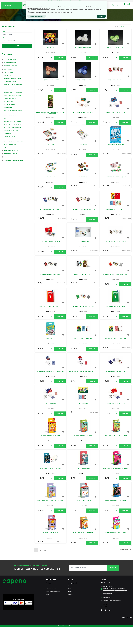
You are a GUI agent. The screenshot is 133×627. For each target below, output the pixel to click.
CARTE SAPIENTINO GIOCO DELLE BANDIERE (50, 500)
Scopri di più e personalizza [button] (36, 16)
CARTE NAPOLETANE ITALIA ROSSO (50, 274)
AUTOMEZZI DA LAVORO (10, 81)
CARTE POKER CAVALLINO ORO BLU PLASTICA (50, 371)
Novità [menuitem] (69, 589)
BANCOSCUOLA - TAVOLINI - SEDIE (12, 87)
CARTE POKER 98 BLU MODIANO (83, 339)
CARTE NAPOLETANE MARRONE (83, 274)
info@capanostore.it (107, 597)
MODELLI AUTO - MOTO (9, 113)
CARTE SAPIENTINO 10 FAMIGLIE (50, 436)
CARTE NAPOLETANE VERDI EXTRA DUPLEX (83, 306)
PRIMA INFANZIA (8, 133)
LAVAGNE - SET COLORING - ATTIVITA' (13, 110)
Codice (4, 31)
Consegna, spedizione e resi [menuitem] (53, 591)
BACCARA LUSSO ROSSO (115, 80)
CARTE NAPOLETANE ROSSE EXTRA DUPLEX (115, 274)
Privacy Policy (104, 604)
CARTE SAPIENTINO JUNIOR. (83, 500)
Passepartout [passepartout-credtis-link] (72, 626)
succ (45, 550)
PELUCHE (6, 119)
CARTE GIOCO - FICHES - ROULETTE (12, 96)
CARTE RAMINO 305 (50, 403)
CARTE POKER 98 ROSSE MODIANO (115, 339)
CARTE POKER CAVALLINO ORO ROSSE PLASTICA (83, 371)
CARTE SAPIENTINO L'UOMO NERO (115, 500)
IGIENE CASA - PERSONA (11, 151)
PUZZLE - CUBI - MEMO (9, 136)
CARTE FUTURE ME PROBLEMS (115, 145)
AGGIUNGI (60, 58)
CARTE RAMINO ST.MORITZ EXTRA (115, 403)
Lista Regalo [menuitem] (71, 594)
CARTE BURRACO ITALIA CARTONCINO (83, 112)
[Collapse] (2, 75)
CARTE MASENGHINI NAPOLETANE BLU (50, 209)
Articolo (4, 38)
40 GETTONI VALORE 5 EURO (50, 80)
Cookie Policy (104, 607)
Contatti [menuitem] (47, 586)
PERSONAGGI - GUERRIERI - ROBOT (12, 121)
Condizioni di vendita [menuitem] (51, 589)
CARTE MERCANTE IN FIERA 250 (115, 209)
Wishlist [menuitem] (70, 591)
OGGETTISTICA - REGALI (10, 154)
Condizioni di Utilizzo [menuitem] (126, 617)
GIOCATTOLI (7, 75)
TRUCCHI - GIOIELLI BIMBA (10, 145)
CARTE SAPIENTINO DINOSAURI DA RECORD (115, 468)
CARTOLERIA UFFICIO (10, 63)
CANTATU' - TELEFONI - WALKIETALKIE (13, 93)
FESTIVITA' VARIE (8, 72)
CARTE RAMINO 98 (83, 403)
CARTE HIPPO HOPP (50, 177)
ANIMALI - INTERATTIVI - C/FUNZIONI (12, 78)
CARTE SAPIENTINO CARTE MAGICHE (50, 468)
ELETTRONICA (8, 69)
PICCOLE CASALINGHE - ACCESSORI (12, 124)
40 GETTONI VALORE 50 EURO (83, 80)
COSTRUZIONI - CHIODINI (10, 98)
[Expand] (2, 59)
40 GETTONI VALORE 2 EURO (115, 48)
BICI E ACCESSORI (8, 90)
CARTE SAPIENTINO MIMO (50, 533)
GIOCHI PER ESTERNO (9, 104)
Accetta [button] (101, 16)
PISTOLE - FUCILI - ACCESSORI (11, 130)
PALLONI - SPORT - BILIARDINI (11, 116)
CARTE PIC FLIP (50, 339)
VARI (5, 147)
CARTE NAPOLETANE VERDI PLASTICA (115, 306)
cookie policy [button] (46, 8)
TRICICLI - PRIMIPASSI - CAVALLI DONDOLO (14, 142)
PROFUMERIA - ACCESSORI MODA (13, 160)
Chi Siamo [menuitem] (48, 583)
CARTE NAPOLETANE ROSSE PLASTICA (50, 306)
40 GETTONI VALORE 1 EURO (83, 48)
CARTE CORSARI (50, 145)
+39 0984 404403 (107, 593)
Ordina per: (115, 26)
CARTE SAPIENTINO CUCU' (83, 468)
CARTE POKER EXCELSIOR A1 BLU (115, 371)
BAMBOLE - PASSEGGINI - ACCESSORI (13, 84)
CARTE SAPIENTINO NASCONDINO (115, 533)
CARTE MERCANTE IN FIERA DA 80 (50, 242)
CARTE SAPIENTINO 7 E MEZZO (83, 436)
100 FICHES (50, 48)
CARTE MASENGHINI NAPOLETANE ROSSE (83, 209)
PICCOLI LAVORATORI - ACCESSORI (12, 127)
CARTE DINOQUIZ (83, 145)
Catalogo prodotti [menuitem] (72, 583)
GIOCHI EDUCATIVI (8, 101)
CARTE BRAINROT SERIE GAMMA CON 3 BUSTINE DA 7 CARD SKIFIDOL (50, 113)
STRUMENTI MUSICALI (9, 139)
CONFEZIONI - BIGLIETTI (10, 66)
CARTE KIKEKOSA (83, 177)
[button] (17, 46)
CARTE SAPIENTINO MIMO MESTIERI (83, 533)
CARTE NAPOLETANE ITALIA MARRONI (115, 242)
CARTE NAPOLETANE (83, 242)
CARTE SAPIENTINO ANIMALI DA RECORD (116, 436)
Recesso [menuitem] (48, 594)
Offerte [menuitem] (69, 586)
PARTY (5, 157)
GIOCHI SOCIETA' (8, 107)
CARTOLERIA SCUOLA (10, 59)
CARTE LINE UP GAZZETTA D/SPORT (115, 177)
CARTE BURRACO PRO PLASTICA (115, 112)
